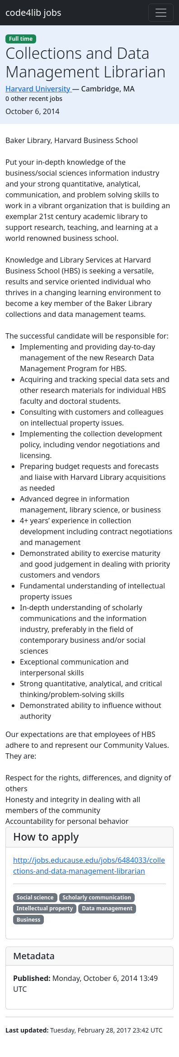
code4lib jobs (33, 12)
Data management (107, 908)
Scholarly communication (96, 897)
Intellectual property (45, 908)
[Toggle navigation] (161, 13)
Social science (35, 897)
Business (28, 919)
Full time (21, 39)
